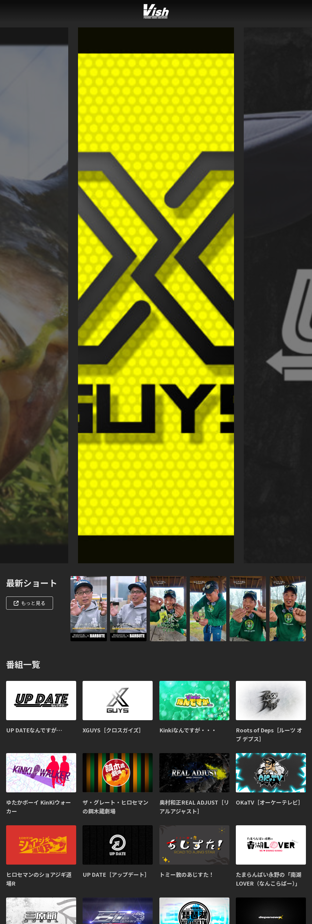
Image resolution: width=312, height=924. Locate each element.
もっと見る (29, 603)
